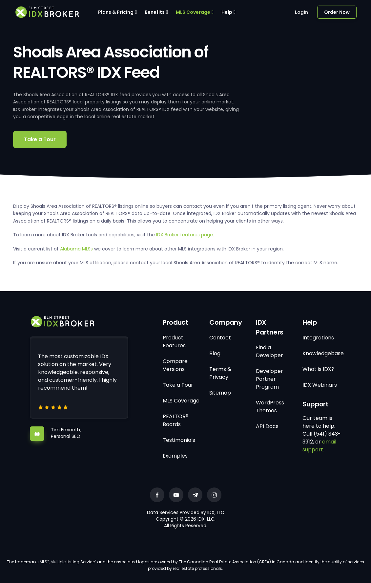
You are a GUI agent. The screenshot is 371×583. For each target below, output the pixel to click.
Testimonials (179, 440)
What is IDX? (318, 369)
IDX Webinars (319, 385)
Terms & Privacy (220, 373)
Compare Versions (175, 365)
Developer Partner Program (269, 379)
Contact (220, 337)
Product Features (174, 341)
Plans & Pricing (116, 12)
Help (226, 12)
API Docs (267, 426)
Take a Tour (40, 139)
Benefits (155, 12)
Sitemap (220, 393)
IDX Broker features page (184, 234)
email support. (319, 445)
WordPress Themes (270, 406)
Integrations (318, 337)
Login (301, 12)
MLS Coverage (193, 12)
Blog (214, 353)
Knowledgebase (323, 353)
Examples (175, 456)
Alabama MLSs (76, 249)
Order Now (337, 12)
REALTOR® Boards (175, 420)
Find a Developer (269, 351)
